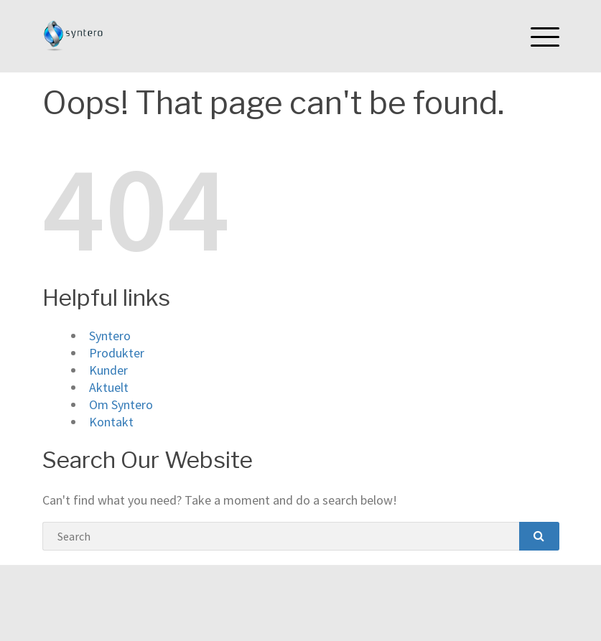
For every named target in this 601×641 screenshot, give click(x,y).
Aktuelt (109, 387)
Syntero (110, 335)
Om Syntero (121, 404)
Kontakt (111, 421)
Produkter (116, 353)
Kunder (108, 370)
